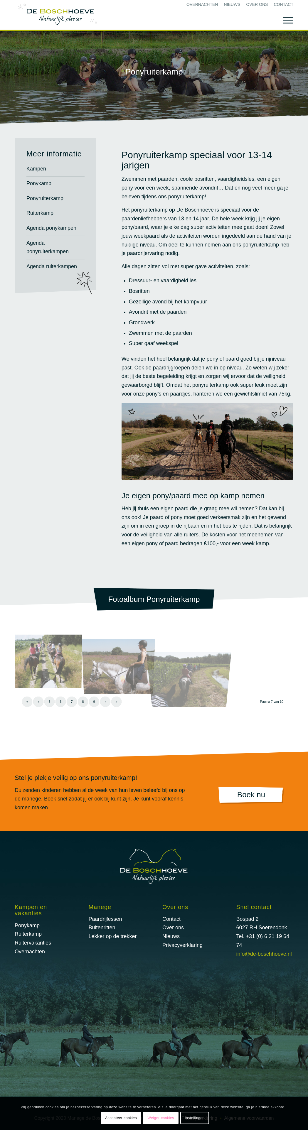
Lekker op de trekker (112, 936)
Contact (283, 4)
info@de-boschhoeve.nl (264, 954)
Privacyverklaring (182, 945)
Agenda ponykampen (51, 228)
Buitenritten (101, 927)
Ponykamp (38, 183)
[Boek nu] (251, 795)
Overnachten (202, 4)
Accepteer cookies (121, 1118)
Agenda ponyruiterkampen (47, 247)
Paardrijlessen (105, 919)
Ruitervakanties (33, 943)
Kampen (36, 169)
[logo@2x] (60, 15)
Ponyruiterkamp (44, 198)
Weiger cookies (161, 1118)
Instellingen (195, 1118)
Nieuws (232, 4)
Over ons (257, 4)
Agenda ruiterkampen (51, 266)
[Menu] (283, 19)
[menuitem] (202, 4)
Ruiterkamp (39, 213)
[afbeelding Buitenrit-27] (50, 661)
